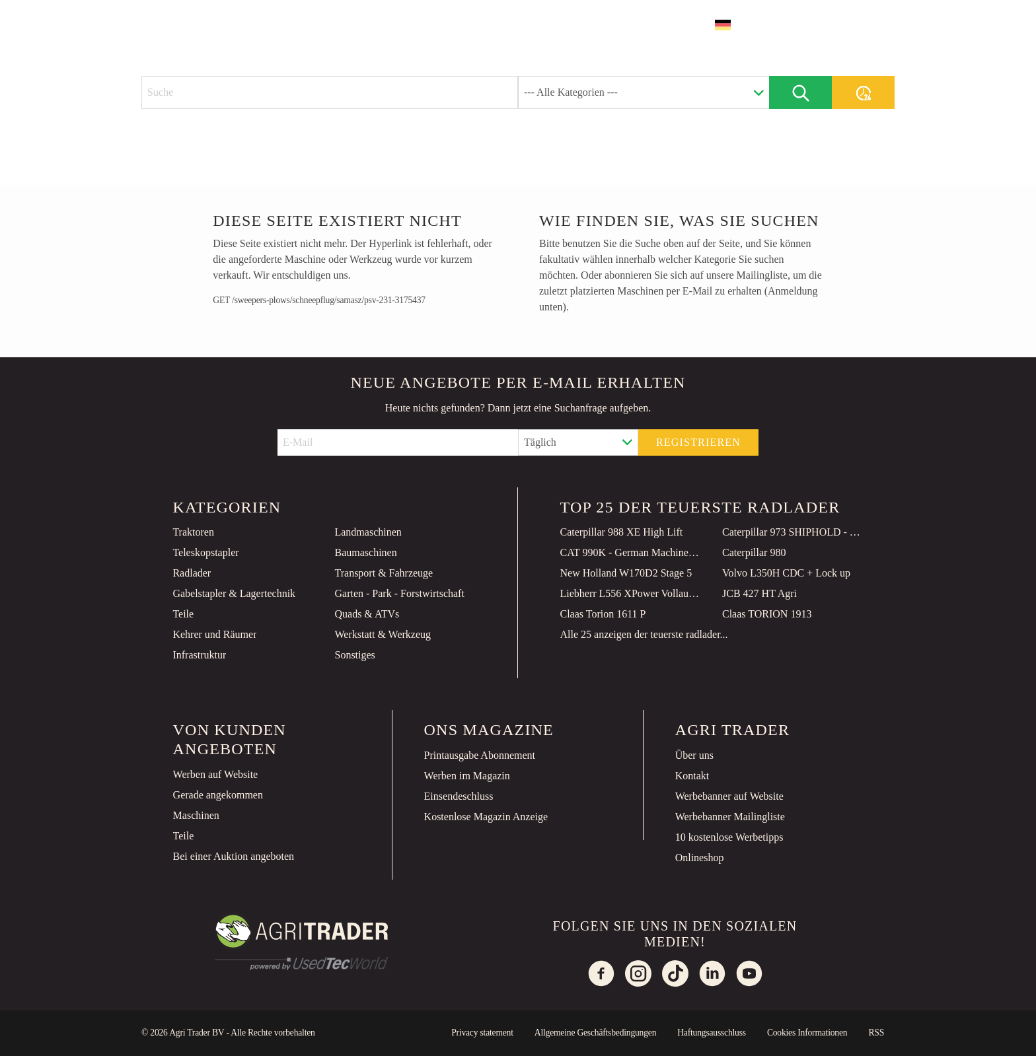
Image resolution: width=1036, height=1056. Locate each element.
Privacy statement (482, 1033)
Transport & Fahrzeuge (383, 573)
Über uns (694, 755)
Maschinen (196, 815)
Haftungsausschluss (711, 1033)
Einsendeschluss (459, 796)
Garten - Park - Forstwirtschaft (399, 593)
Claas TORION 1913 (766, 613)
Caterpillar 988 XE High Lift (621, 532)
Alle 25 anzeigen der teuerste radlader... (644, 634)
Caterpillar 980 (754, 552)
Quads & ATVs (366, 613)
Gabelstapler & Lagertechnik (233, 593)
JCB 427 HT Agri (759, 593)
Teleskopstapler (205, 552)
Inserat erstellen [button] (831, 24)
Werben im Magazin (467, 775)
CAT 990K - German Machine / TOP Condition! (631, 552)
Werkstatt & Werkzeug (382, 634)
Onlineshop (699, 857)
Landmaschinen (367, 532)
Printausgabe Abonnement (479, 755)
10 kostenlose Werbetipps (729, 837)
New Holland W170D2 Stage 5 (626, 573)
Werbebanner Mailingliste (730, 816)
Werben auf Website (215, 774)
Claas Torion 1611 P (603, 613)
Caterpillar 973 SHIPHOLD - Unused (793, 532)
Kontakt (692, 775)
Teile (183, 613)
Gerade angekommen (218, 794)
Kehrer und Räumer (214, 634)
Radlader (191, 573)
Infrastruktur (199, 654)
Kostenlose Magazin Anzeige (486, 816)
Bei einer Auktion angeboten (234, 856)
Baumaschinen (365, 552)
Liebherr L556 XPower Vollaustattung (631, 593)
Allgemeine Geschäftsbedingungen (595, 1033)
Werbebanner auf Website (729, 796)
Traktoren (193, 532)
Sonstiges (354, 654)
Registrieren (698, 442)
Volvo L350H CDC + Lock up (786, 573)
